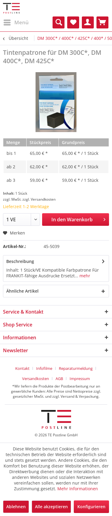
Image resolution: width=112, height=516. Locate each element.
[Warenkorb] (102, 22)
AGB (59, 378)
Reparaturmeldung (76, 368)
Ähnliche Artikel (22, 291)
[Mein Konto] (88, 22)
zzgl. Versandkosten (39, 199)
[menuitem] (16, 22)
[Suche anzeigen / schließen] (59, 22)
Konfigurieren (91, 506)
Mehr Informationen (77, 488)
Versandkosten (35, 378)
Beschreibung (20, 261)
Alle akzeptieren (51, 506)
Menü (16, 22)
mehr (84, 276)
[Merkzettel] (73, 22)
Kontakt (22, 368)
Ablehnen (16, 506)
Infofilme (44, 368)
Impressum (80, 378)
